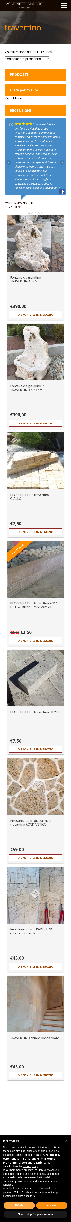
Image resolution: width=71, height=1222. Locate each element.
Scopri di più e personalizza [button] (35, 1214)
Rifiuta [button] (19, 1205)
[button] (66, 1141)
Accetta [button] (52, 1205)
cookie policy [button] (30, 1166)
